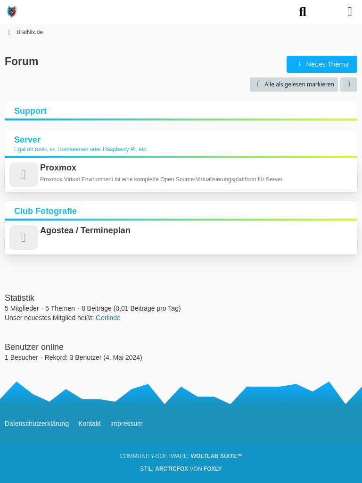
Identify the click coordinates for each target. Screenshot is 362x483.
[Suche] (302, 11)
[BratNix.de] (12, 11)
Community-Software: (181, 456)
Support (30, 111)
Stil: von (181, 469)
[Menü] (349, 11)
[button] (348, 84)
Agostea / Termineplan (85, 230)
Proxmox (58, 167)
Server (27, 139)
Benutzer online (34, 347)
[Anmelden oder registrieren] (326, 12)
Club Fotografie (45, 211)
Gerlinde (108, 318)
